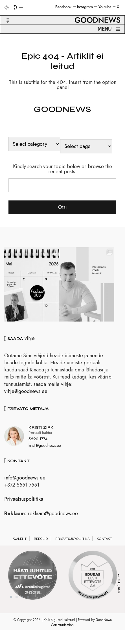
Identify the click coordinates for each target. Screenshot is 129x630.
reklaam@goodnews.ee (53, 515)
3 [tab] (22, 599)
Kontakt (104, 541)
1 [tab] (11, 599)
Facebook (63, 7)
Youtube (105, 7)
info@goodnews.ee (24, 480)
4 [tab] (28, 599)
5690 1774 (38, 441)
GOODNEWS (62, 109)
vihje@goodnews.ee (25, 393)
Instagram (85, 7)
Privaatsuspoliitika (23, 501)
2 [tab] (16, 599)
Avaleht (20, 541)
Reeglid (41, 541)
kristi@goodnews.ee (45, 447)
